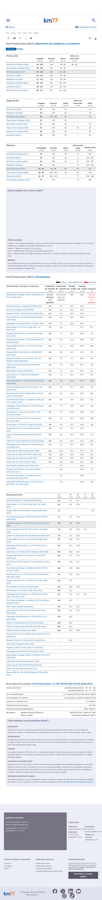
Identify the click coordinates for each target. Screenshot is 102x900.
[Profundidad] (41, 148)
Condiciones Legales (44, 866)
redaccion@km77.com (76, 829)
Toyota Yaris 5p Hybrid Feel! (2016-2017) (21, 458)
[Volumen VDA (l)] (90, 148)
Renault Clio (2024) (13, 76)
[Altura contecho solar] (74, 58)
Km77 (50, 20)
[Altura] (63, 58)
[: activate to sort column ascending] (88, 58)
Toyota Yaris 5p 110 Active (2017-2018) (21, 462)
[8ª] (92, 496)
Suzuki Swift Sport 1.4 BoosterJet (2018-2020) (23, 306)
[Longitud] (40, 58)
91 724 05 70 (23, 828)
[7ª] (85, 496)
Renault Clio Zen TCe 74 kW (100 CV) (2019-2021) (25, 640)
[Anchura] (51, 58)
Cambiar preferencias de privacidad (49, 871)
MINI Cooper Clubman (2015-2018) (19, 371)
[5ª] (70, 496)
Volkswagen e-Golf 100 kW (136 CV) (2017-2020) (25, 323)
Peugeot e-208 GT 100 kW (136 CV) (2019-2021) (25, 314)
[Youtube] (78, 891)
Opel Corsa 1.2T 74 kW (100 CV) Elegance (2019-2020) (27, 552)
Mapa (26, 825)
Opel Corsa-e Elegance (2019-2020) (20, 310)
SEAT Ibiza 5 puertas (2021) (17, 90)
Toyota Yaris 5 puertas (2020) (17, 64)
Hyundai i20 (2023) (13, 87)
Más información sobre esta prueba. (79, 782)
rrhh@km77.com (91, 840)
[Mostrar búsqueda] (93, 20)
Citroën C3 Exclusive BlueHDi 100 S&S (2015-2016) (26, 626)
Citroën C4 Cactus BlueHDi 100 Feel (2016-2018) (25, 441)
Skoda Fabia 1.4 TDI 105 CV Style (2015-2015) (24, 425)
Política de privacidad (44, 869)
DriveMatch (8, 866)
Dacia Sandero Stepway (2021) (18, 68)
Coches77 (8, 863)
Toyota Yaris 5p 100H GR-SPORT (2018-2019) (24, 454)
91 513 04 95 (19, 831)
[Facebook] (55, 891)
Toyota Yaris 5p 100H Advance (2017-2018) (22, 451)
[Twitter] (62, 891)
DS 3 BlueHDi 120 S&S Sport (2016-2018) (22, 466)
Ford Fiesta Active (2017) (15, 72)
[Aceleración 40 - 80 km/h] (50, 288)
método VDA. (30, 268)
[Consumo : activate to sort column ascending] (91, 288)
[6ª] (78, 496)
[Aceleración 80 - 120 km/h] (61, 288)
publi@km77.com (75, 837)
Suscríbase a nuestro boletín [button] (83, 875)
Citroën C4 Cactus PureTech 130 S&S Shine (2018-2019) (28, 536)
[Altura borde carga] (78, 148)
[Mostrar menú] (8, 20)
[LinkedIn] (70, 891)
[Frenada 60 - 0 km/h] (72, 288)
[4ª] (59, 496)
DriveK (6, 869)
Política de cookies (43, 863)
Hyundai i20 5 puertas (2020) (17, 83)
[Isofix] (90, 103)
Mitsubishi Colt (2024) (14, 79)
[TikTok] (72, 895)
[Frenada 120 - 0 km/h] (82, 288)
